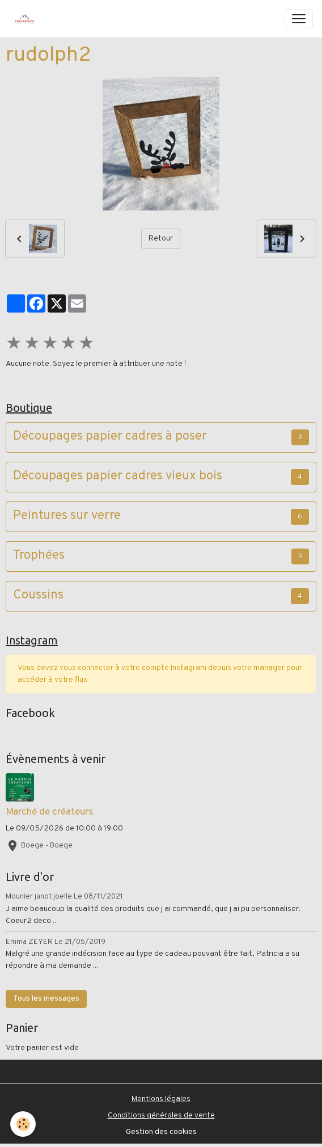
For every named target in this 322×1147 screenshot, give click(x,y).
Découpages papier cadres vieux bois (117, 476)
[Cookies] (23, 1124)
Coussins (38, 596)
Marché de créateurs (49, 812)
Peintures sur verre (67, 516)
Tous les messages (46, 998)
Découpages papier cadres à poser (110, 437)
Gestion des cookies (161, 1132)
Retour (161, 238)
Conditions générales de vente (161, 1115)
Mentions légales (161, 1099)
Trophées (39, 556)
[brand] (26, 18)
